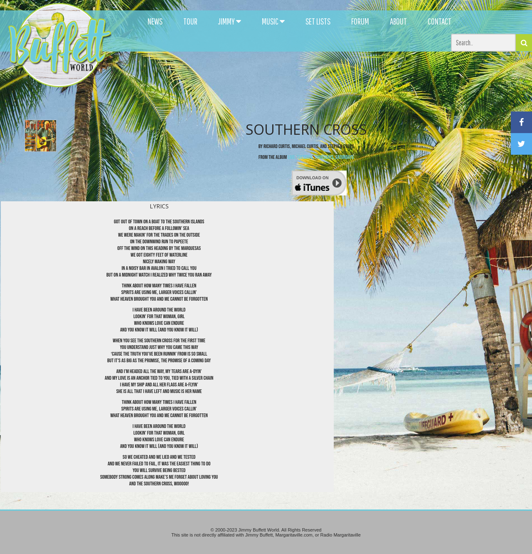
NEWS (155, 21)
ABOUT (398, 21)
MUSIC (273, 21)
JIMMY (229, 21)
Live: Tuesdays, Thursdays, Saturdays (321, 157)
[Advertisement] (325, 75)
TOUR (190, 21)
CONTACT (439, 21)
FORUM (360, 21)
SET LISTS (317, 21)
